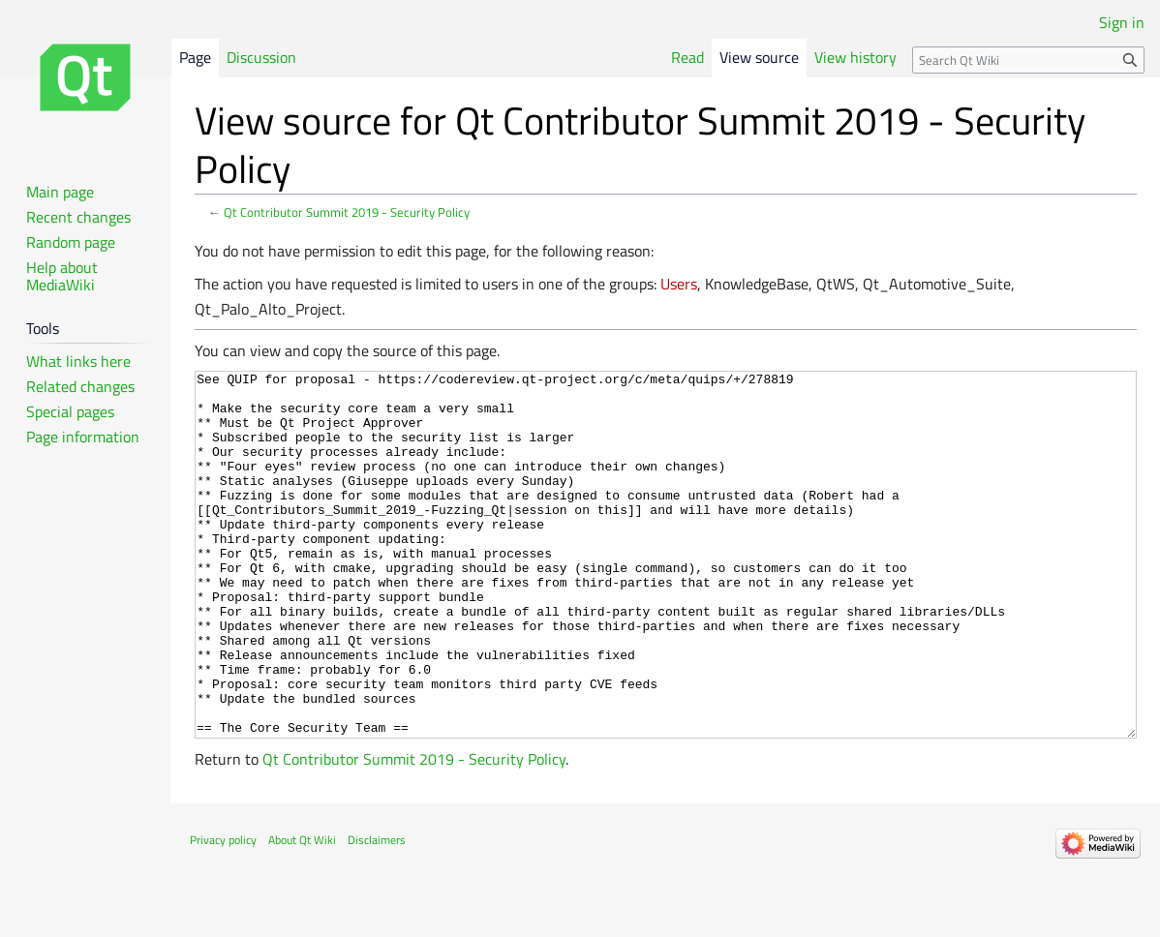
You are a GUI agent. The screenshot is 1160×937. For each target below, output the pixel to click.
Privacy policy (223, 912)
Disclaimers (377, 912)
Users (678, 283)
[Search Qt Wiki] (1028, 60)
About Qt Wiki (302, 912)
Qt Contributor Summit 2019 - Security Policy (347, 212)
